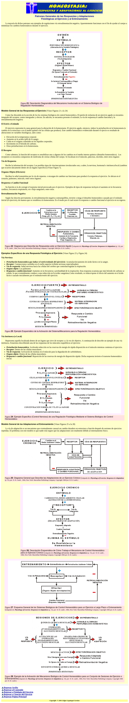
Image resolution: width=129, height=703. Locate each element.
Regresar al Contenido (13, 690)
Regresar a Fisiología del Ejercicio (18, 692)
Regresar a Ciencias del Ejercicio (18, 694)
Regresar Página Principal (15, 697)
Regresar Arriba (11, 688)
